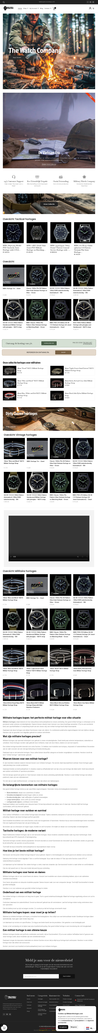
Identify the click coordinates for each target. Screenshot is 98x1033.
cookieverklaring (66, 1020)
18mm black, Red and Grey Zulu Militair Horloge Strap (82, 670)
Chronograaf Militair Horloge (42, 1010)
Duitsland (43, 1028)
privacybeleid (79, 1020)
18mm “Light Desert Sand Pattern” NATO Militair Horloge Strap (36, 671)
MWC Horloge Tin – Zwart (11, 288)
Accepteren (63, 1027)
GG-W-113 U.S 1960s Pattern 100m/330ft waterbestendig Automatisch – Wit (60, 290)
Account (29, 1008)
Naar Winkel (17, 57)
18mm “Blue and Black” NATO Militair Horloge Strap (14, 462)
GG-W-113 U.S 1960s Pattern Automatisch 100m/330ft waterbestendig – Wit (83, 290)
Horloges (40, 999)
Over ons (29, 1002)
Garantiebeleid (53, 1005)
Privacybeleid (53, 1008)
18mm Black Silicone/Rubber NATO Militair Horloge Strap (60, 704)
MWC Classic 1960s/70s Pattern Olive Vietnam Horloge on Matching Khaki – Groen (36, 325)
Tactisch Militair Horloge (42, 1014)
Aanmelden (67, 976)
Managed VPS (43, 1030)
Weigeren (74, 1027)
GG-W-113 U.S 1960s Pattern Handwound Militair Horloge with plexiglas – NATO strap (13, 325)
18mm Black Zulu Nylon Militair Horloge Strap (83, 704)
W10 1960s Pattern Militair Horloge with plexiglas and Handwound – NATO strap (82, 325)
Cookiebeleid (52, 1011)
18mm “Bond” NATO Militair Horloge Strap (59, 670)
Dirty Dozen (66, 1005)
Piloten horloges (67, 999)
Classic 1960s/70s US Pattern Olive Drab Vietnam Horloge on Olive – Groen (36, 290)
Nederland (55, 1028)
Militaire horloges (42, 1002)
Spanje (48, 1028)
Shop (28, 1011)
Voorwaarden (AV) (54, 999)
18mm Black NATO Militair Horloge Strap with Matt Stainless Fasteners (35, 705)
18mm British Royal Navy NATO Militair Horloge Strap (13, 704)
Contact (29, 1005)
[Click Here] (4, 2)
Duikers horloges (67, 1002)
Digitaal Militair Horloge (42, 1005)
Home (28, 999)
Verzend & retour (53, 1002)
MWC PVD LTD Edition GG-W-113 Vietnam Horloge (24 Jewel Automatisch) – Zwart (60, 325)
